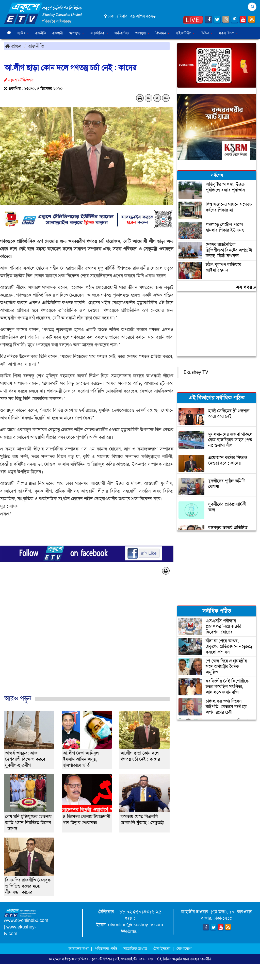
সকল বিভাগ (228, 33)
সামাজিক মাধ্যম (135, 948)
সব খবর (246, 287)
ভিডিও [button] (207, 33)
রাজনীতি (40, 33)
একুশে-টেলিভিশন (100, 959)
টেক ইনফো (162, 948)
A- (148, 98)
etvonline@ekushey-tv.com (135, 925)
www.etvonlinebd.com (26, 920)
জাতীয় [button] (23, 33)
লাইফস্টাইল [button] (185, 33)
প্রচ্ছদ (13, 46)
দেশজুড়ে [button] (76, 33)
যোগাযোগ (183, 948)
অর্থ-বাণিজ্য (121, 33)
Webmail (130, 931)
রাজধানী (57, 33)
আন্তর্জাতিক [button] (99, 33)
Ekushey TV (196, 372)
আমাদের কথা (79, 948)
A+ (166, 98)
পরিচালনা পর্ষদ (106, 948)
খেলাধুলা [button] (142, 33)
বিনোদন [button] (162, 33)
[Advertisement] (87, 640)
